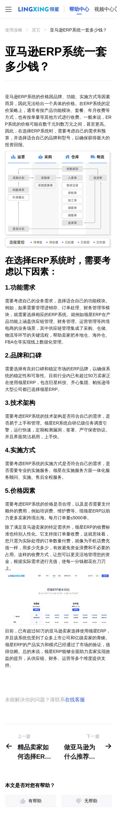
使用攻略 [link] (13, 29)
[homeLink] (79, 9)
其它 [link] (36, 29)
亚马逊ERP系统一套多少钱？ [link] (78, 29)
